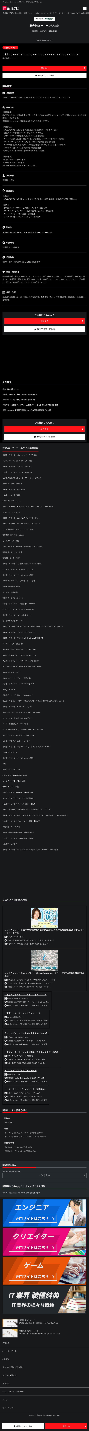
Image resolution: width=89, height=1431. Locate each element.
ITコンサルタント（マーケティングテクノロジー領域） (22, 667)
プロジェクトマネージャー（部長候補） (17, 678)
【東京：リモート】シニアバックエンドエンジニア (21, 524)
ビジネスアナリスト (9, 752)
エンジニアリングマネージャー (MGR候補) (18, 609)
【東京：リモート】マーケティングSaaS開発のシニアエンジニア (26, 810)
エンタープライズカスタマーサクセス (16, 741)
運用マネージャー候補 (10, 787)
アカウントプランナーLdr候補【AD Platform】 (19, 604)
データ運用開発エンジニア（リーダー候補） (18, 529)
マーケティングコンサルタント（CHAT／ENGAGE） (21, 712)
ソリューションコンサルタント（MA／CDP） (19, 735)
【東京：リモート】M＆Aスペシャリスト (17, 707)
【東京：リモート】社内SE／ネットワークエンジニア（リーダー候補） (28, 506)
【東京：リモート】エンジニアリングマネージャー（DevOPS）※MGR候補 (30, 850)
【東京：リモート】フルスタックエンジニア (18, 632)
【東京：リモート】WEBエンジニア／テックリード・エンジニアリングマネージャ (32, 627)
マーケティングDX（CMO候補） (14, 781)
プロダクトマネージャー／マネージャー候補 (18, 581)
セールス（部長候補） (10, 592)
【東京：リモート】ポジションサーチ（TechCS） (20, 455)
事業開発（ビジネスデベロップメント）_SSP (19, 649)
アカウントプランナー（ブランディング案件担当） (21, 661)
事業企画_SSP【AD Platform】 (13, 535)
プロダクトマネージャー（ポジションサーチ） (19, 655)
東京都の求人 (9, 1122)
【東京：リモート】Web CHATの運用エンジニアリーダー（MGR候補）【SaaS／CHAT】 (35, 815)
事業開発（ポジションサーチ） (13, 598)
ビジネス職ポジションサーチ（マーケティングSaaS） (22, 478)
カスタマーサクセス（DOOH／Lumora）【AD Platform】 (23, 729)
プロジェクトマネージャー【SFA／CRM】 (18, 792)
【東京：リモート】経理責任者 (13, 489)
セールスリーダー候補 (10, 541)
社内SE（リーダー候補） (11, 558)
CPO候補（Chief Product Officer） (15, 775)
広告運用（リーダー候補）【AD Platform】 (18, 695)
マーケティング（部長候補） (13, 644)
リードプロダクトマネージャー (14, 621)
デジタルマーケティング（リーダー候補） (17, 461)
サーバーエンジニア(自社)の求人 (32, 1133)
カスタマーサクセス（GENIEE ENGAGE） (18, 472)
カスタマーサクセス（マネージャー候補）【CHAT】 (21, 821)
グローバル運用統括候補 (11, 586)
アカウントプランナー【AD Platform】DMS (18, 684)
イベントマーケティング (11, 512)
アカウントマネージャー (12, 770)
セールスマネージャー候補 (12, 484)
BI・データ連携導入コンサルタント (15, 724)
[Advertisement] (44, 357)
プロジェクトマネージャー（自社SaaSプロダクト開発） (23, 547)
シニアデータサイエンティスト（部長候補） (18, 798)
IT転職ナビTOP (7, 13)
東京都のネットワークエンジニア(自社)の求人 (20, 1151)
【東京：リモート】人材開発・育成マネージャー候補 (22, 564)
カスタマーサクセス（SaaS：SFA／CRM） (18, 838)
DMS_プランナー (9, 690)
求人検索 (18, 13)
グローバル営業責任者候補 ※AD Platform (18, 832)
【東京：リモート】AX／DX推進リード (16, 615)
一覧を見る (44, 1175)
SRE (4, 764)
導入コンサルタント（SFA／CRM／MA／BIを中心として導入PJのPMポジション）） (33, 701)
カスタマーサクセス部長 (11, 495)
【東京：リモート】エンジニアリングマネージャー (21, 518)
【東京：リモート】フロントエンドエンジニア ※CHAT (22, 638)
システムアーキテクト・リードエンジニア (17, 569)
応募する (44, 68)
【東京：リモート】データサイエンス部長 (17, 575)
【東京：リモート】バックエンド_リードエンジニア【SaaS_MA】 (26, 747)
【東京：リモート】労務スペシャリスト (17, 466)
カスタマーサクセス (9, 844)
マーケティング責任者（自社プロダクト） (17, 718)
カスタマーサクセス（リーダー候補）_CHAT (18, 804)
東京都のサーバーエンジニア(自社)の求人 (19, 1147)
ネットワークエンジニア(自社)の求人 (33, 1137)
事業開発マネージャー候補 (12, 552)
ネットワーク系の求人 (12, 1133)
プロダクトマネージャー (11, 501)
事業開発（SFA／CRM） (11, 827)
